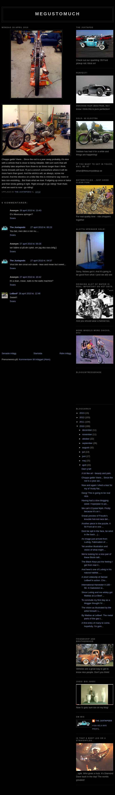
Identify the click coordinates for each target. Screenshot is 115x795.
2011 (82, 422)
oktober (86, 439)
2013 (82, 413)
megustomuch (57, 13)
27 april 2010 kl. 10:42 (30, 277)
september (87, 443)
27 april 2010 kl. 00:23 (41, 227)
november (87, 434)
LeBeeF (14, 293)
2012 (82, 417)
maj (84, 460)
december (87, 430)
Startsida (37, 353)
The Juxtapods (17, 227)
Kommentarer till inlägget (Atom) (34, 359)
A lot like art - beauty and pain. (96, 473)
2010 (82, 426)
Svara (13, 218)
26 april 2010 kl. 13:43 (30, 210)
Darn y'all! (86, 469)
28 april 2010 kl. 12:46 (29, 293)
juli (84, 452)
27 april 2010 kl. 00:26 (30, 243)
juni (84, 456)
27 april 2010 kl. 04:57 (41, 260)
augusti (86, 447)
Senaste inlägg (9, 353)
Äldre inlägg (65, 353)
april (84, 465)
